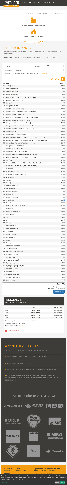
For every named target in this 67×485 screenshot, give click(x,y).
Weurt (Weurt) (9, 160)
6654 (4, 211)
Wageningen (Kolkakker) (12, 268)
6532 (4, 123)
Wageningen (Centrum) (12, 254)
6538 (4, 140)
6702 (4, 257)
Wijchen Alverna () (10, 168)
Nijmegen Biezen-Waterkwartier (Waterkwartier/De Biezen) (20, 143)
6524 (4, 114)
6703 (4, 260)
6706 (4, 268)
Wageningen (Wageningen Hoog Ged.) (15, 266)
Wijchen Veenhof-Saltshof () (13, 171)
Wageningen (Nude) (11, 257)
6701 (4, 254)
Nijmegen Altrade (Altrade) (12, 106)
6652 (4, 206)
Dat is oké (63, 482)
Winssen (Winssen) (10, 200)
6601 (4, 163)
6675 (4, 243)
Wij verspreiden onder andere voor (33, 395)
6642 (4, 197)
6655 (4, 214)
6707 (4, 271)
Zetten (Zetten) (9, 231)
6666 (4, 223)
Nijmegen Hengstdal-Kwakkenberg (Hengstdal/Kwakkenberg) (21, 111)
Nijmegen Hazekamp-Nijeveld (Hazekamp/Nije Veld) (19, 120)
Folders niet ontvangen (56, 13)
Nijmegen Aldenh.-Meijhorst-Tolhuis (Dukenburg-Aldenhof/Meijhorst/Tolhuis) (25, 137)
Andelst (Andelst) (10, 237)
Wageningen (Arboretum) (12, 260)
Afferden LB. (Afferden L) (12, 94)
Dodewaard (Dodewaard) (12, 228)
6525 (4, 117)
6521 (4, 106)
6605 (4, 174)
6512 (4, 100)
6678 (4, 251)
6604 (4, 171)
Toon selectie (58, 79)
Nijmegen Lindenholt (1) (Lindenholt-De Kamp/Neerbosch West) (22, 154)
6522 (4, 108)
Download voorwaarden (14, 330)
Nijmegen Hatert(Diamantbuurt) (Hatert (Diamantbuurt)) (20, 128)
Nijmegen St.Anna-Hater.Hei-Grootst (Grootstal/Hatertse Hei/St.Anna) (23, 126)
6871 (4, 280)
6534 (4, 128)
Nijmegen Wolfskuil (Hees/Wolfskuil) (15, 146)
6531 (4, 120)
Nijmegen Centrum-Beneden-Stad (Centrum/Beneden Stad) (21, 97)
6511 (4, 97)
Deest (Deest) (9, 208)
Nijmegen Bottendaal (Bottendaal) (14, 100)
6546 (4, 157)
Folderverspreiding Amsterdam (43, 473)
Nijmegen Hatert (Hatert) (12, 131)
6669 (4, 228)
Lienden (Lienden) (10, 86)
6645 (4, 200)
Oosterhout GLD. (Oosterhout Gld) (14, 251)
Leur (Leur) (8, 180)
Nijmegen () (9, 103)
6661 (4, 217)
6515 (4, 103)
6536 (4, 134)
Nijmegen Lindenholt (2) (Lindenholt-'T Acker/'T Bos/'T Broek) (21, 157)
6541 (4, 143)
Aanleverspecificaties (35, 3)
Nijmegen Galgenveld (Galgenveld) (15, 114)
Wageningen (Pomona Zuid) (13, 271)
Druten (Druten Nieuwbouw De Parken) (15, 206)
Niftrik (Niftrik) (10, 177)
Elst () (7, 217)
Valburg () (8, 243)
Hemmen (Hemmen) (11, 234)
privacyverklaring (42, 73)
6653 (4, 208)
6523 (4, 111)
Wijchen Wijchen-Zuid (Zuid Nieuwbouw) (16, 174)
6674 (4, 240)
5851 (4, 94)
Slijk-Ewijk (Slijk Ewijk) (11, 248)
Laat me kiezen (4, 482)
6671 (4, 231)
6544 (4, 151)
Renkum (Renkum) (10, 280)
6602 (4, 166)
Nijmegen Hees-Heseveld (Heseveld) (15, 148)
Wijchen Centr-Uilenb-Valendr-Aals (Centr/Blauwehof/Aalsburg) (22, 166)
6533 (4, 126)
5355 (4, 91)
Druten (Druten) (10, 203)
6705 (4, 266)
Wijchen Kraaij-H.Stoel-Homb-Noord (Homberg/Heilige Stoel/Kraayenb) (23, 163)
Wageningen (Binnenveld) (12, 274)
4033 (4, 86)
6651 (4, 203)
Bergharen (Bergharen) (12, 186)
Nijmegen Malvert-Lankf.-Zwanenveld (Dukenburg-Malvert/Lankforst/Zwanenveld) (26, 140)
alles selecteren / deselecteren (55, 288)
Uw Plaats (7, 66)
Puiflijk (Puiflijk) (10, 214)
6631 (4, 188)
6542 (4, 146)
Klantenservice (30, 13)
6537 (4, 137)
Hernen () (8, 183)
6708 (4, 274)
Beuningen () (9, 194)
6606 (4, 177)
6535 (4, 131)
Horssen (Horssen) (10, 188)
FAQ (53, 3)
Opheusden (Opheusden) (12, 88)
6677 (4, 248)
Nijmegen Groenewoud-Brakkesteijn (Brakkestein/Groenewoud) (22, 117)
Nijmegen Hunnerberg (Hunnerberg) (15, 108)
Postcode (37, 66)
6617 (4, 186)
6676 (4, 245)
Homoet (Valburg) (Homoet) (13, 245)
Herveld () (8, 240)
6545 (4, 154)
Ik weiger (57, 482)
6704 (4, 263)
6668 (4, 226)
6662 (4, 220)
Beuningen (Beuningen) (12, 197)
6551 (4, 160)
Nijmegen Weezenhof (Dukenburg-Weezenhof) (17, 134)
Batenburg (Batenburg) (12, 191)
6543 (4, 148)
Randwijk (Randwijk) (11, 226)
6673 (4, 237)
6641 (4, 194)
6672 (4, 234)
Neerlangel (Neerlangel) (12, 91)
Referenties (46, 3)
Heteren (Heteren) (10, 223)
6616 (4, 183)
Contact (24, 8)
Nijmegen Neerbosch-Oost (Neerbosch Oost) (17, 151)
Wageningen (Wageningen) (13, 263)
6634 (4, 191)
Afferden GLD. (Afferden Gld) (13, 211)
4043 (4, 88)
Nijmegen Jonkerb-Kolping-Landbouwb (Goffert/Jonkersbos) (21, 123)
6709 (4, 277)
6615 (4, 180)
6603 (4, 168)
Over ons (25, 3)
